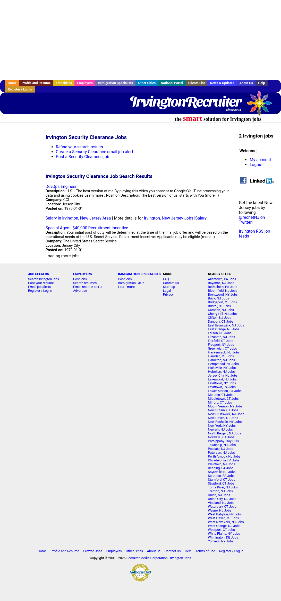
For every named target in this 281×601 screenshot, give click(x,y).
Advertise (80, 291)
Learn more (126, 287)
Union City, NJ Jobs (222, 499)
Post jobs (80, 279)
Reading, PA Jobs (220, 468)
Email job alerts (39, 287)
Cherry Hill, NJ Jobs (222, 314)
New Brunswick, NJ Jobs (226, 414)
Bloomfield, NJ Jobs (222, 291)
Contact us (171, 283)
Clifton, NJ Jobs (219, 318)
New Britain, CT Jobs (223, 410)
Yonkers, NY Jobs (220, 541)
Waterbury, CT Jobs (222, 506)
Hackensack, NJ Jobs (224, 352)
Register (34, 291)
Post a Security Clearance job (82, 156)
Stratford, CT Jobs (221, 483)
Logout (256, 164)
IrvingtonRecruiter (185, 101)
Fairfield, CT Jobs (220, 341)
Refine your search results (79, 146)
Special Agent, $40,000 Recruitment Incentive (87, 227)
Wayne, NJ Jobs (219, 510)
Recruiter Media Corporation (147, 558)
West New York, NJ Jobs (226, 522)
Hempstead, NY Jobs (223, 364)
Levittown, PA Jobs (222, 387)
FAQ (166, 279)
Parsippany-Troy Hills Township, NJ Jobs (223, 443)
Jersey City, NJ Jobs (222, 375)
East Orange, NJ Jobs (223, 329)
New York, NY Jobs (222, 425)
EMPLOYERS (82, 274)
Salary (201, 218)
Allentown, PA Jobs (222, 279)
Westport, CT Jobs (221, 530)
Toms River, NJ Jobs (223, 487)
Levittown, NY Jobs (222, 383)
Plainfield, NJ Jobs (221, 464)
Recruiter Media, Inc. (261, 105)
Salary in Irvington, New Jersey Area (78, 218)
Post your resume (41, 283)
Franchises (64, 83)
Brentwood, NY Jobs (222, 294)
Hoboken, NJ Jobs (221, 372)
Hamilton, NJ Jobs (221, 360)
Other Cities (147, 83)
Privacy (168, 294)
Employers (85, 83)
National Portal (172, 83)
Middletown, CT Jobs (223, 398)
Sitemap (169, 287)
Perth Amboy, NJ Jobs (224, 456)
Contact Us (173, 551)
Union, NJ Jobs (219, 495)
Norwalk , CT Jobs (221, 437)
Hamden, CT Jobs (221, 356)
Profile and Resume (36, 83)
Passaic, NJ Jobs (220, 449)
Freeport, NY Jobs (221, 345)
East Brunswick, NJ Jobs (226, 325)
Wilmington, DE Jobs (223, 537)
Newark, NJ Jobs (220, 429)
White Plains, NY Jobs (224, 533)
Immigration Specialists (115, 83)
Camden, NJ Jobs (221, 310)
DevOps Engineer (61, 186)
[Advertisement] (140, 40)
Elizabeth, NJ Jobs (221, 337)
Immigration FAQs (131, 283)
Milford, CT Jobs (220, 402)
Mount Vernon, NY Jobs (225, 406)
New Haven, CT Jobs (223, 418)
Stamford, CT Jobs (221, 479)
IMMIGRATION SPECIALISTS (139, 274)
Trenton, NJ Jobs (220, 491)
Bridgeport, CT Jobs (222, 302)
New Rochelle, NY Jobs (225, 422)
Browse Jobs (92, 551)
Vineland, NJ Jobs (221, 503)
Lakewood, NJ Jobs (222, 379)
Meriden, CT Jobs (220, 395)
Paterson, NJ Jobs (221, 452)
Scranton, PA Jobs (221, 476)
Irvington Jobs (180, 558)
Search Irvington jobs (43, 279)
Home (12, 83)
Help (261, 83)
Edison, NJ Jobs (220, 333)
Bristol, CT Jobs (219, 306)
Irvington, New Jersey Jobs (168, 218)
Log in (47, 291)
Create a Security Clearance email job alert (94, 151)
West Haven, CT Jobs (223, 518)
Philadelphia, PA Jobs (223, 460)
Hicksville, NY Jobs (222, 368)
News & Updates (222, 83)
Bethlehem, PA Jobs (222, 287)
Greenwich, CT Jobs (222, 348)
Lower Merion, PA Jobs (224, 391)
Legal (167, 291)
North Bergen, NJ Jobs (224, 433)
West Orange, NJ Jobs (224, 526)
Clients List (196, 83)
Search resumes (85, 283)
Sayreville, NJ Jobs (221, 472)
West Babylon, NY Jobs (225, 514)
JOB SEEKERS (38, 274)
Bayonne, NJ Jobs (221, 283)
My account (260, 159)
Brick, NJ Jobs (218, 298)
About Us (246, 83)
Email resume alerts (87, 287)
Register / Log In (20, 89)
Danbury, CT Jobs (220, 321)
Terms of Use (205, 551)
